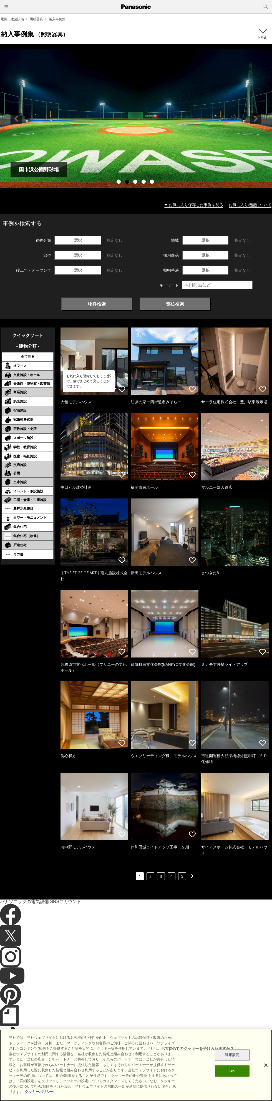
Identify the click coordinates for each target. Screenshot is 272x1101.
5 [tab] (152, 182)
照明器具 (36, 19)
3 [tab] (136, 182)
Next (255, 118)
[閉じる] (266, 1065)
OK (232, 1071)
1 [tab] (119, 182)
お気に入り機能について (250, 204)
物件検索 (97, 304)
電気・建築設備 (12, 19)
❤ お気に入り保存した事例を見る (193, 204)
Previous (16, 118)
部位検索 (175, 304)
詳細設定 (232, 1055)
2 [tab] (127, 182)
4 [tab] (144, 182)
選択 (78, 240)
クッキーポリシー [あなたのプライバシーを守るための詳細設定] (39, 1092)
